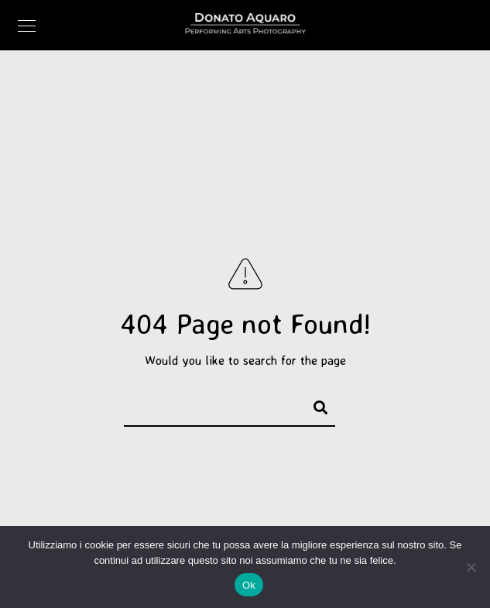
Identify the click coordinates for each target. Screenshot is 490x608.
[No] (470, 567)
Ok (248, 585)
